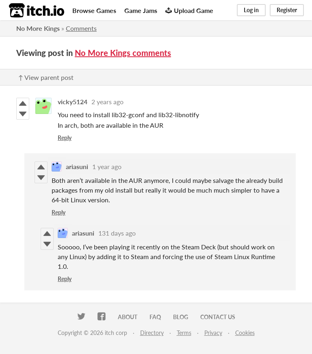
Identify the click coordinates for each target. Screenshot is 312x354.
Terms (184, 332)
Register (287, 9)
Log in (251, 9)
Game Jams (140, 10)
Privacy (213, 332)
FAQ (155, 316)
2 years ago (107, 101)
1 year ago (106, 166)
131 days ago (117, 233)
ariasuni (77, 166)
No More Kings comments (123, 53)
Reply (65, 137)
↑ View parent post (46, 77)
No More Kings (38, 28)
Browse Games (94, 10)
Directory (152, 332)
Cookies (245, 332)
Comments (81, 28)
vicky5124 (72, 101)
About (127, 316)
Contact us (217, 316)
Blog (180, 316)
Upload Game (189, 10)
